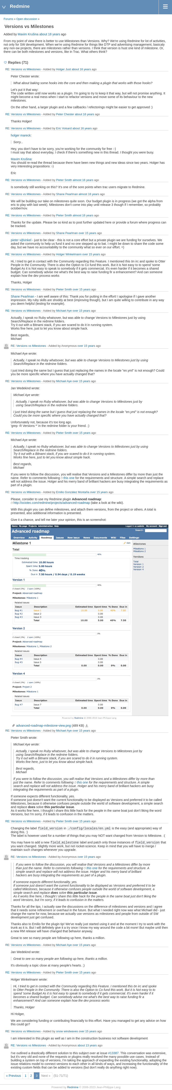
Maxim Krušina (28, 34)
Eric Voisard (64, 128)
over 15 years (87, 233)
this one (68, 478)
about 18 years (49, 34)
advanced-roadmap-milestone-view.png (43, 725)
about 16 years (81, 69)
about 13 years (87, 1045)
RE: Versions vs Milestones (23, 69)
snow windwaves (67, 1031)
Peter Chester (65, 114)
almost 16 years (83, 180)
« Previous (13, 1075)
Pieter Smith (64, 180)
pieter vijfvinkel (21, 240)
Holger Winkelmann (69, 254)
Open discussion (26, 19)
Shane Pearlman (67, 194)
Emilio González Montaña (72, 492)
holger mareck (21, 135)
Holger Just (63, 69)
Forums (8, 19)
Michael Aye (64, 310)
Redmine (72, 1087)
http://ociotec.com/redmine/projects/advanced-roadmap (51, 503)
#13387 (113, 1053)
